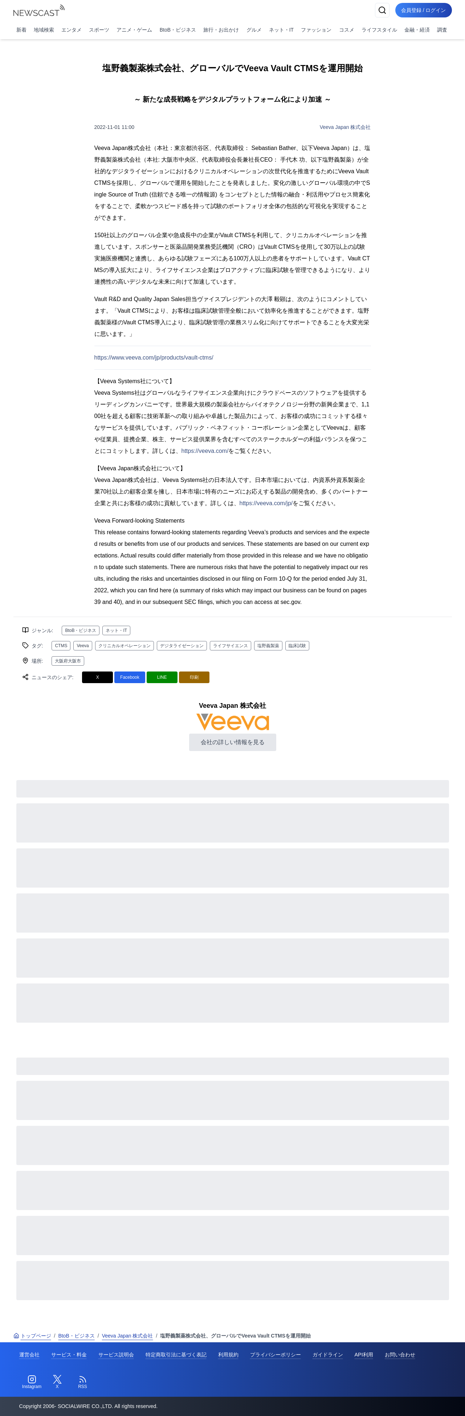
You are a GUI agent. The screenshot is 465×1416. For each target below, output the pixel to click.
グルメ (254, 30)
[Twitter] (57, 1382)
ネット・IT (281, 30)
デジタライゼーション (182, 645)
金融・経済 (417, 30)
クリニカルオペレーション (124, 645)
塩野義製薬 (268, 645)
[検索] (382, 10)
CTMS (61, 645)
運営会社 (29, 1355)
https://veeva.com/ (205, 451)
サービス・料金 (69, 1355)
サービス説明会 (116, 1355)
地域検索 (44, 30)
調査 (442, 30)
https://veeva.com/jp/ (266, 503)
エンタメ (71, 30)
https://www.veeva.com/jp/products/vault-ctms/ (153, 357)
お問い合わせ (400, 1355)
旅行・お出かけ (221, 30)
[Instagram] (32, 1382)
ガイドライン (328, 1355)
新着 (21, 30)
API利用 (364, 1355)
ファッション (316, 30)
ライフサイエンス (230, 645)
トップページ (32, 1336)
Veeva (83, 645)
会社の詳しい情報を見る (233, 742)
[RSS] (82, 1382)
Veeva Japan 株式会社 (345, 127)
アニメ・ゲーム (134, 30)
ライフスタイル (379, 30)
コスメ (346, 30)
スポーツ (99, 30)
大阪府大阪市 (68, 661)
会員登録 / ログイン (423, 10)
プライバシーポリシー (275, 1355)
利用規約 (228, 1355)
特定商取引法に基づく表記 (176, 1355)
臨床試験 (297, 645)
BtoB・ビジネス (178, 30)
